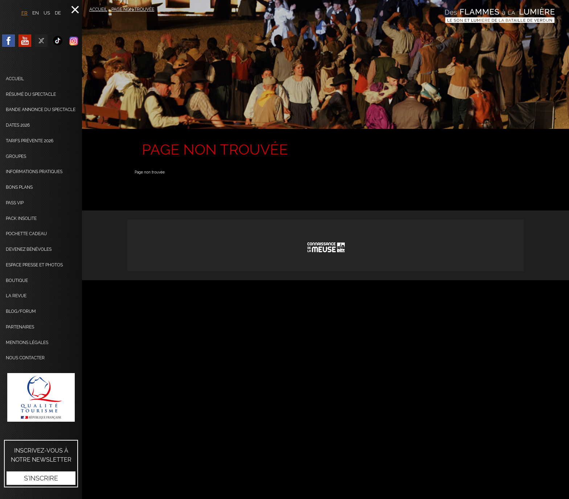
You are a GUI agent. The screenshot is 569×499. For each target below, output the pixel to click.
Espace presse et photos (34, 264)
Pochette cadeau (26, 233)
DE (58, 13)
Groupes (16, 156)
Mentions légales (27, 342)
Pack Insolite (21, 218)
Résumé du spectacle (31, 94)
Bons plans (19, 187)
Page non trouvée (132, 9)
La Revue (16, 295)
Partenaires (20, 327)
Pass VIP (15, 202)
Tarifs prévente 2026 (29, 140)
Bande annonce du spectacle (40, 109)
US (47, 13)
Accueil (15, 78)
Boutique (17, 280)
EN (35, 13)
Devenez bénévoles (29, 249)
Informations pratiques (34, 171)
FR (24, 13)
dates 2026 (18, 125)
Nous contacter (25, 357)
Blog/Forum (21, 311)
